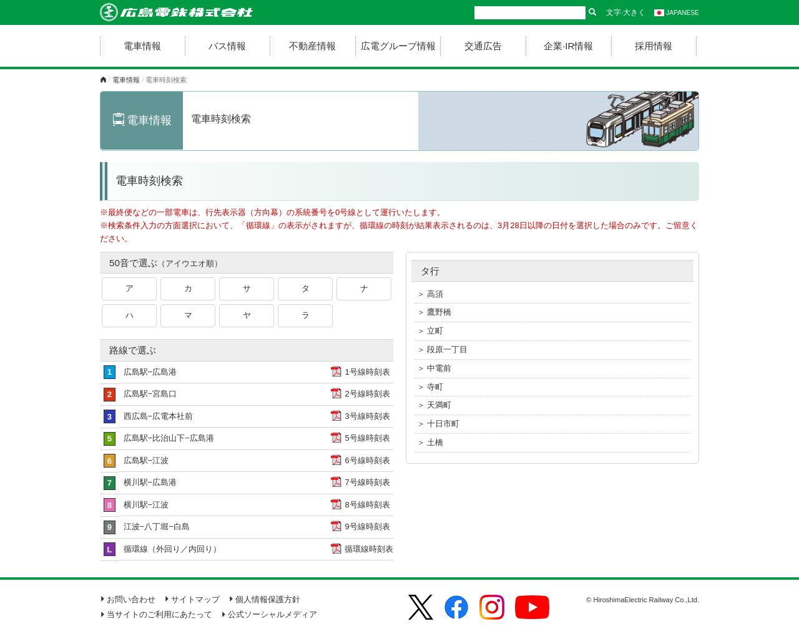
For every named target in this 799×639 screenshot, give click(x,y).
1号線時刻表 (367, 372)
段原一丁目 (447, 349)
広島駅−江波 (146, 460)
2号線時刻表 (367, 393)
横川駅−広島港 (150, 482)
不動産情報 (312, 46)
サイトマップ (192, 599)
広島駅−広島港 (150, 372)
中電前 (439, 368)
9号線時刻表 (367, 526)
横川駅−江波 (146, 504)
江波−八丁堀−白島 (157, 526)
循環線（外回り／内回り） (172, 549)
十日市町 (443, 423)
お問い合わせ (127, 599)
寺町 (435, 387)
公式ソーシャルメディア (269, 614)
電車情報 (142, 46)
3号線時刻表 (367, 416)
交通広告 (483, 46)
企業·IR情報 (568, 46)
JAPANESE (676, 12)
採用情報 (653, 46)
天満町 (439, 405)
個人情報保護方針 (264, 599)
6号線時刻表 (367, 460)
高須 (435, 294)
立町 (435, 330)
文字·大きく (625, 12)
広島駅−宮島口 (150, 393)
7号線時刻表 (367, 482)
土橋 (435, 442)
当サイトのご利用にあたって (156, 614)
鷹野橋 (439, 312)
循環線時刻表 (369, 549)
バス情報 (227, 46)
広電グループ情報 (398, 46)
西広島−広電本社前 (159, 416)
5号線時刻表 (367, 438)
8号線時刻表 (367, 504)
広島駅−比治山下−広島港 (169, 438)
